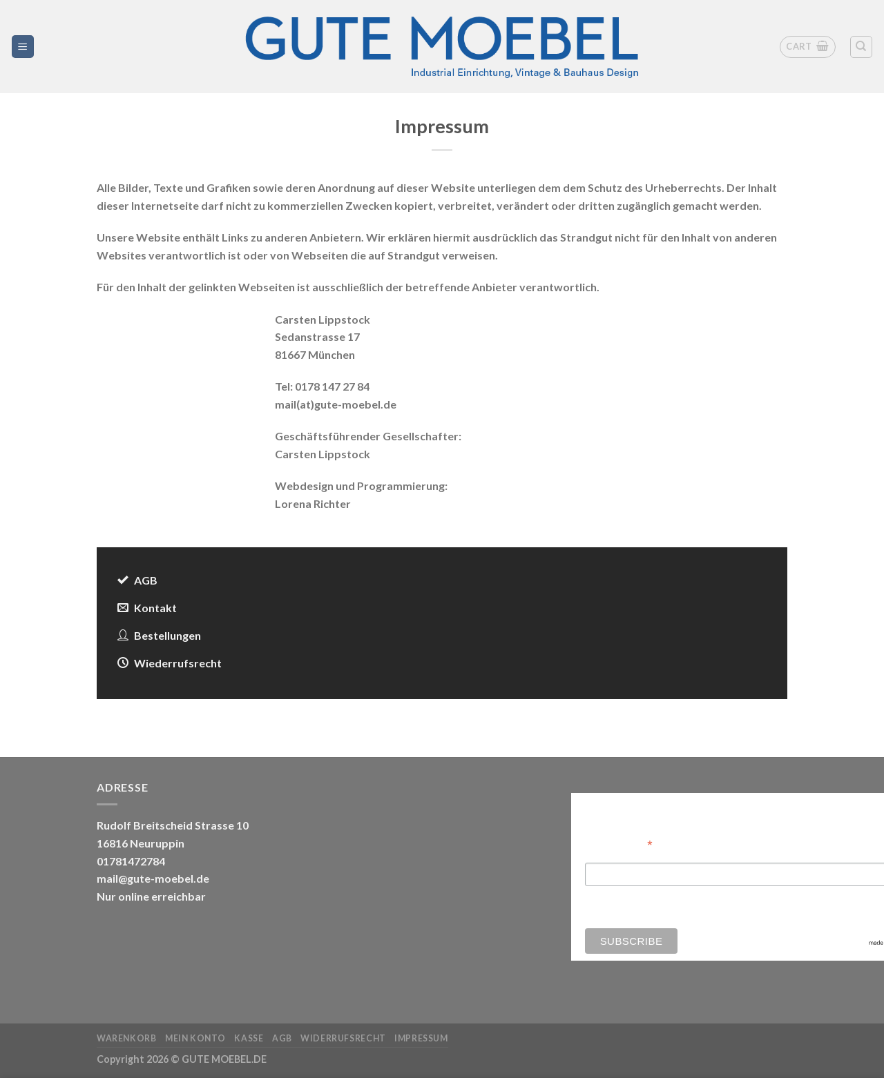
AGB (282, 1038)
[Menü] (23, 46)
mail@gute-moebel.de (153, 878)
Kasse (248, 1038)
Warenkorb (127, 1038)
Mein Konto (195, 1038)
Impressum (421, 1038)
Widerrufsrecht (343, 1038)
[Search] (861, 47)
